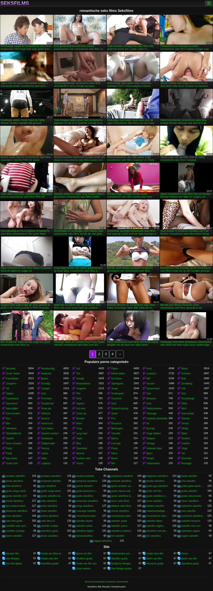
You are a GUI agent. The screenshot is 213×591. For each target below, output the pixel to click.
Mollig (184, 428)
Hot (183, 388)
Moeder (80, 418)
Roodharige (187, 398)
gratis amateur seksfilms (122, 486)
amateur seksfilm (15, 476)
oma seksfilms (14, 516)
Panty (114, 448)
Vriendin (115, 433)
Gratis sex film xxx (86, 563)
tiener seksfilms (49, 535)
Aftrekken (11, 428)
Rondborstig (48, 368)
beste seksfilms (14, 481)
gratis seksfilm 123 (16, 496)
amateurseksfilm (85, 476)
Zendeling (186, 383)
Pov (113, 418)
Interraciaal (187, 413)
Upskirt (10, 438)
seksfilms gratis (49, 530)
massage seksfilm (86, 511)
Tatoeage (151, 413)
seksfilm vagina (154, 525)
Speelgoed (117, 383)
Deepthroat (47, 403)
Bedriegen (117, 428)
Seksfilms (14, 3)
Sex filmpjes (13, 558)
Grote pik (46, 408)
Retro (114, 453)
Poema (45, 448)
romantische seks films (87, 516)
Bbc (8, 423)
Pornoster (46, 398)
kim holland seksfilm (17, 506)
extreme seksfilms (121, 481)
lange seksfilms (84, 506)
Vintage (150, 443)
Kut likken (116, 378)
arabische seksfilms (122, 476)
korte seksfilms (49, 506)
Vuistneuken (153, 463)
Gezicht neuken (49, 433)
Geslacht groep (119, 408)
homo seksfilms (190, 501)
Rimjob (150, 458)
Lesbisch (151, 373)
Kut (78, 368)
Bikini (184, 433)
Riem (79, 423)
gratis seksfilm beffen (52, 496)
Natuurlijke (12, 408)
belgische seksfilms (157, 476)
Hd (7, 388)
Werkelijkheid (13, 433)
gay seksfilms (48, 486)
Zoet (148, 403)
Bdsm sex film (84, 553)
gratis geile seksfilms (192, 486)
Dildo (184, 403)
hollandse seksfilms (87, 501)
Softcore (46, 413)
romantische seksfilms (157, 516)
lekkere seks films (121, 506)
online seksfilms (50, 516)
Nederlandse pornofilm (122, 553)
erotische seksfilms (86, 481)
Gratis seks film (154, 553)
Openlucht (11, 403)
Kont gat (116, 443)
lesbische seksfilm (191, 506)
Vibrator (185, 418)
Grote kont (12, 463)
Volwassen (47, 438)
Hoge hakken (153, 433)
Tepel (79, 438)
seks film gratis (14, 520)
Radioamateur (154, 408)
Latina (44, 453)
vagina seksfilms (103, 540)
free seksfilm (188, 481)
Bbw (78, 443)
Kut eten (80, 408)
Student (185, 438)
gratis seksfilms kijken (122, 496)
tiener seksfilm (14, 535)
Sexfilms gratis (84, 558)
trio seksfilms (153, 535)
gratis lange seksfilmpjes (17, 491)
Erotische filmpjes (121, 563)
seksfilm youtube (15, 530)
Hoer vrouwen (14, 443)
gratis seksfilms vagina (157, 496)
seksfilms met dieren (157, 530)
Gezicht (45, 418)
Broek (114, 458)
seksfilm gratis (119, 520)
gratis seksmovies (191, 496)
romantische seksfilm (122, 516)
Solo (113, 403)
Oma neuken (83, 568)
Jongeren (11, 383)
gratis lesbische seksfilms (87, 491)
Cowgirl (45, 388)
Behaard (151, 398)
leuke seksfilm (49, 511)
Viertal (184, 423)
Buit (183, 378)
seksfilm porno (119, 525)
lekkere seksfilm (155, 506)
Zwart (114, 413)
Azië (43, 393)
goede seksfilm (84, 486)
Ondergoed (117, 393)
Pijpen (114, 368)
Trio (78, 373)
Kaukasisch (12, 398)
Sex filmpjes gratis (121, 568)
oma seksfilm (188, 511)
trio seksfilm (117, 535)
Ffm (78, 393)
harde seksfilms (14, 501)
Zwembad (81, 448)
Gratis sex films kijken (52, 553)
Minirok (80, 453)
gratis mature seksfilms (122, 491)
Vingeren (81, 388)
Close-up (81, 413)
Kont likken (47, 428)
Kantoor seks (83, 458)
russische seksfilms (192, 516)
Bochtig (150, 428)
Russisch (116, 423)
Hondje (80, 378)
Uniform (185, 443)
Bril (113, 463)
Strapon (150, 438)
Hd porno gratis (154, 563)
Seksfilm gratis (119, 558)
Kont (149, 368)
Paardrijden (12, 378)
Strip (78, 398)
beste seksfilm (189, 476)
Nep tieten (11, 458)
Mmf (183, 408)
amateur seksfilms (51, 476)
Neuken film (12, 553)
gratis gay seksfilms (157, 486)
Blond (184, 368)
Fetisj (9, 448)
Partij (9, 453)
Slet (183, 393)
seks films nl (48, 520)
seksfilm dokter (84, 520)
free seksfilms (13, 486)
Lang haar (81, 433)
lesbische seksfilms (16, 511)
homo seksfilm (154, 501)
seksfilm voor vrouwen (192, 525)
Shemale (186, 458)
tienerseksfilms (84, 535)
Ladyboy (46, 463)
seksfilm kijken (154, 520)
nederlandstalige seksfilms (157, 511)
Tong (79, 428)
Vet (183, 453)
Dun (8, 418)
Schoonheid (153, 388)
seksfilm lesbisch (190, 520)
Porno (184, 553)
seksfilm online (84, 525)
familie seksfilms (155, 481)
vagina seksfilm (189, 535)
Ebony (114, 438)
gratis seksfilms (84, 496)
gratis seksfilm (189, 491)
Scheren (186, 373)
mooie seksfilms (120, 511)
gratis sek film (154, 491)
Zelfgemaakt (48, 443)
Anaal (114, 388)
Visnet (79, 463)
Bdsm (149, 453)
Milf (148, 378)
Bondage (186, 463)
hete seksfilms (49, 501)
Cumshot (116, 398)
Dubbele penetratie (156, 418)
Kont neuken (13, 413)
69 (147, 423)
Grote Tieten (13, 373)
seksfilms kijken (84, 530)
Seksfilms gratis (50, 563)
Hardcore (46, 373)
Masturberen (83, 383)
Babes (44, 378)
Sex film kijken (14, 563)
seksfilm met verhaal (17, 525)
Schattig (45, 383)
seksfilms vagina (190, 530)
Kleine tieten (118, 373)
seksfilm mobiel (49, 525)
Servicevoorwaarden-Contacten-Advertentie (106, 581)
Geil (148, 393)
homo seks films (120, 501)
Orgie (184, 448)
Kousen (150, 383)
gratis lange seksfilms (52, 491)
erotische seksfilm (51, 481)
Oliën (44, 458)
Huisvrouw (47, 423)
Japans (80, 403)
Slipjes (9, 393)
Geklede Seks (154, 448)
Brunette (10, 368)
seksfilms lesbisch (121, 530)
